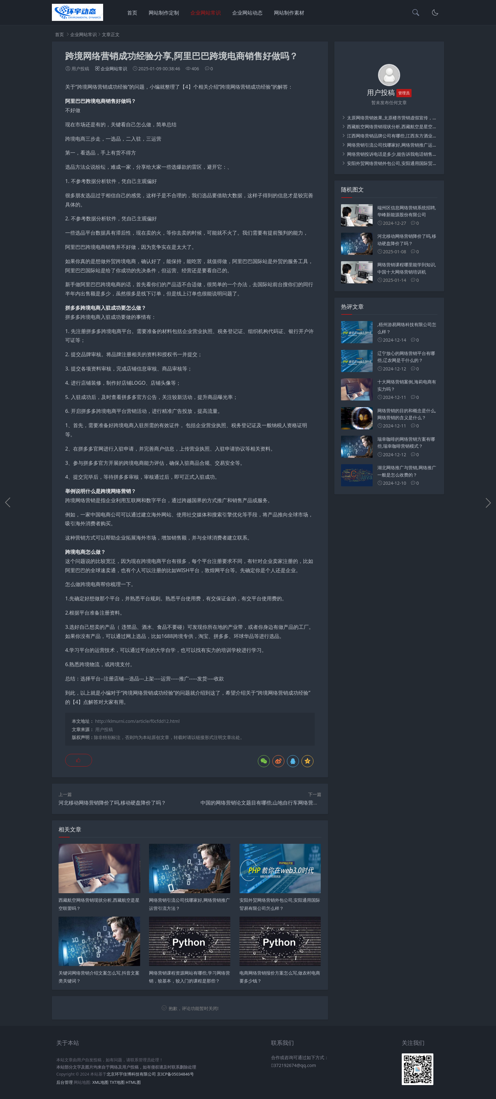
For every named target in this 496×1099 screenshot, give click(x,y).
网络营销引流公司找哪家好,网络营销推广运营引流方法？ (402, 145)
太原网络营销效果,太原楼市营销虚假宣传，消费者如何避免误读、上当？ (418, 118)
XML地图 (100, 1082)
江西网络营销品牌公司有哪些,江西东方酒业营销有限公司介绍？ (409, 136)
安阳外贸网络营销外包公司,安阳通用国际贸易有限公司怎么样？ (409, 163)
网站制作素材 (289, 12)
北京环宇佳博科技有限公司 (131, 1074)
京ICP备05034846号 (175, 1074)
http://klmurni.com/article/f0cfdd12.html (137, 721)
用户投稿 (104, 729)
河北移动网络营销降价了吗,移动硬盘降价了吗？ (112, 802)
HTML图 (133, 1082)
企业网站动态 (247, 12)
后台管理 (64, 1082)
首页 (132, 12)
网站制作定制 (164, 12)
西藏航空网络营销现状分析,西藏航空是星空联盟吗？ (398, 126)
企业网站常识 (205, 12)
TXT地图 (117, 1082)
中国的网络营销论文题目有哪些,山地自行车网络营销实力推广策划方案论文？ (287, 802)
